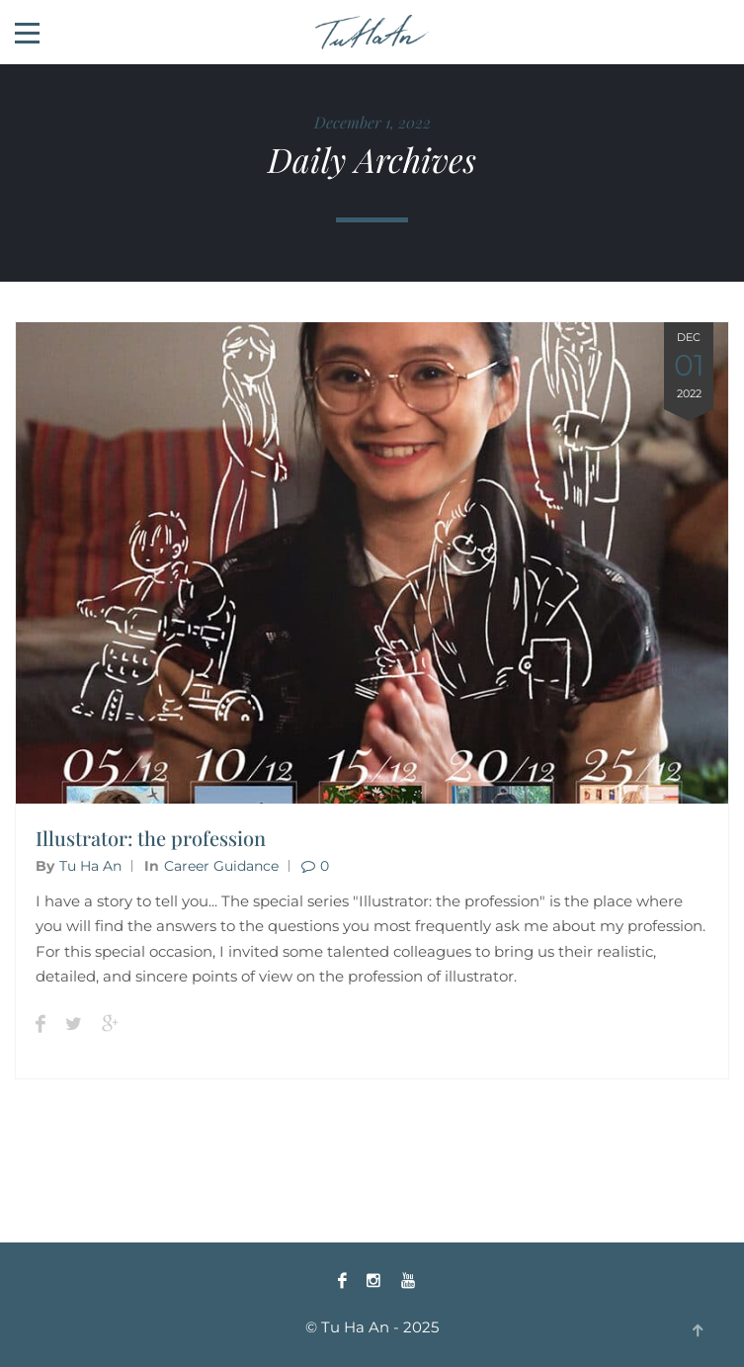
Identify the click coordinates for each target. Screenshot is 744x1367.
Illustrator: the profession (151, 837)
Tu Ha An (90, 866)
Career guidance (221, 866)
